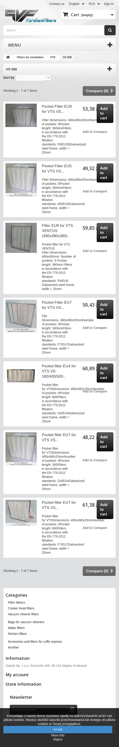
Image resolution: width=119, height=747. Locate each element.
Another (13, 647)
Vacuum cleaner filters (23, 614)
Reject (57, 739)
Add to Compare (94, 132)
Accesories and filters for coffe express (35, 641)
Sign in (109, 4)
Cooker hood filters (21, 608)
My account (17, 674)
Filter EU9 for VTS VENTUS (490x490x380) (57, 230)
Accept (57, 729)
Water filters (16, 628)
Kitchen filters (17, 634)
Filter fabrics (16, 602)
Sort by (8, 77)
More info (57, 735)
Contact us (56, 4)
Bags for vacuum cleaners (26, 622)
